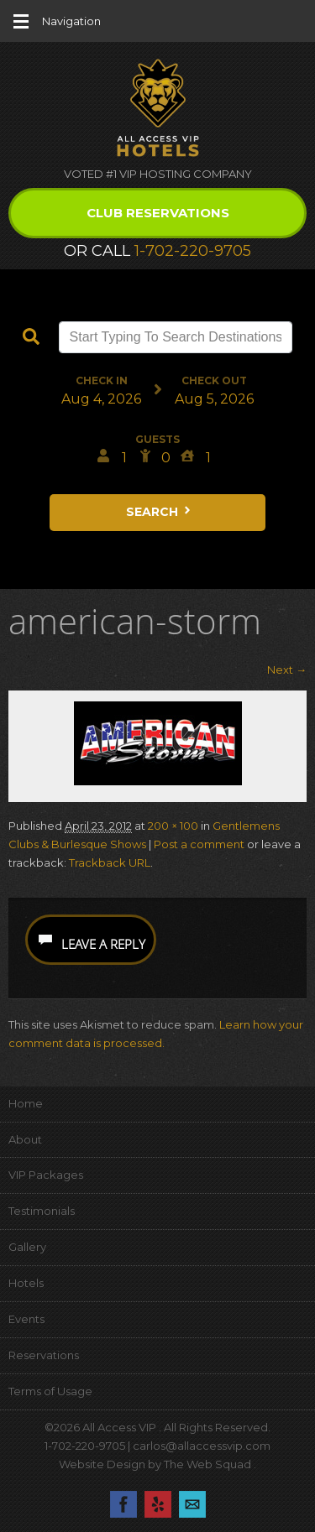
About (25, 1139)
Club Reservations (158, 213)
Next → (287, 669)
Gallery (27, 1246)
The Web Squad (209, 1464)
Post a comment (199, 844)
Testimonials (41, 1210)
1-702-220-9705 (192, 251)
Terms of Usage (50, 1391)
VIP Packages (45, 1174)
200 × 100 (173, 825)
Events (26, 1319)
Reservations (43, 1355)
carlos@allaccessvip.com (201, 1445)
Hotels (26, 1283)
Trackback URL (109, 862)
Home (25, 1103)
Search (159, 511)
